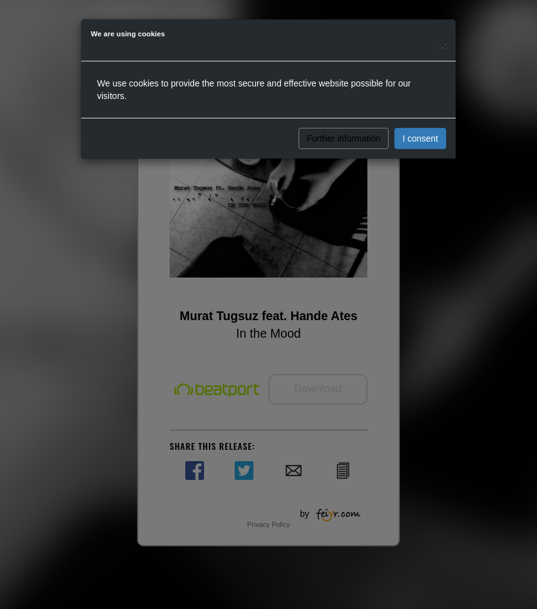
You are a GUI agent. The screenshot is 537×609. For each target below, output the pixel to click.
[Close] (442, 44)
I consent (420, 138)
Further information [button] (344, 138)
